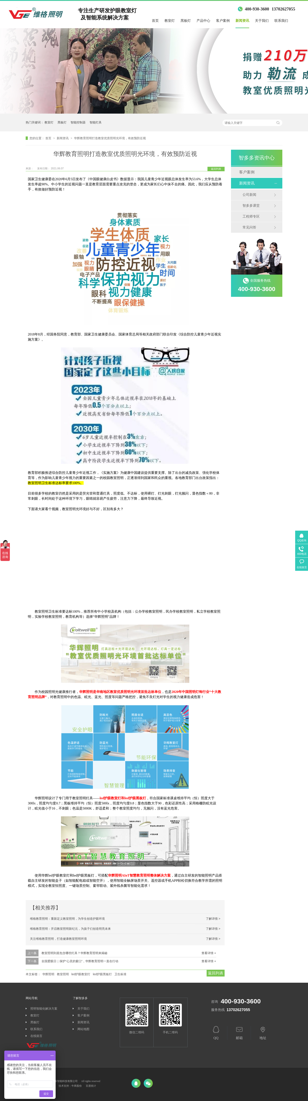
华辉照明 (48, 974)
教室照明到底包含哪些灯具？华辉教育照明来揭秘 (74, 953)
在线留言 (36, 1036)
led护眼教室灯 (80, 974)
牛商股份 (76, 1085)
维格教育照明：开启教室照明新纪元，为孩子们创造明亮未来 (70, 928)
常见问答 (249, 227)
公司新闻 (249, 194)
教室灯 (169, 20)
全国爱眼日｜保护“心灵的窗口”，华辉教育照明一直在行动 (79, 961)
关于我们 (262, 20)
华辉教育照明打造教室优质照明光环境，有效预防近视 (110, 138)
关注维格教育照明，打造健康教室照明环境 (58, 938)
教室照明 (63, 974)
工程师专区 (251, 216)
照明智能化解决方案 (43, 1008)
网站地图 (83, 1029)
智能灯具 (96, 122)
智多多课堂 (251, 205)
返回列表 (216, 168)
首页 (155, 20)
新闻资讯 (242, 20)
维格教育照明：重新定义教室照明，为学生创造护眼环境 (67, 918)
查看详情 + (208, 953)
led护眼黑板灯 (102, 974)
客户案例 (223, 20)
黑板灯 (186, 20)
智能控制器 (78, 122)
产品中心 (203, 20)
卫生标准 (120, 974)
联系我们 (281, 20)
